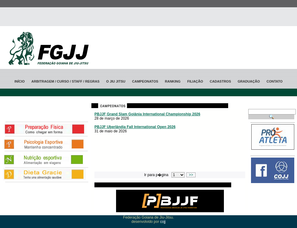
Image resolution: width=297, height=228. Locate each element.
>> (191, 175)
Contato (275, 81)
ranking (172, 81)
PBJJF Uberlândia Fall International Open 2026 (134, 127)
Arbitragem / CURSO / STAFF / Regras (65, 81)
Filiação (195, 81)
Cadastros (220, 81)
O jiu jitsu (116, 81)
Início (19, 81)
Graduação (249, 81)
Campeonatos (145, 81)
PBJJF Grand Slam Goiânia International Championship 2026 (147, 114)
